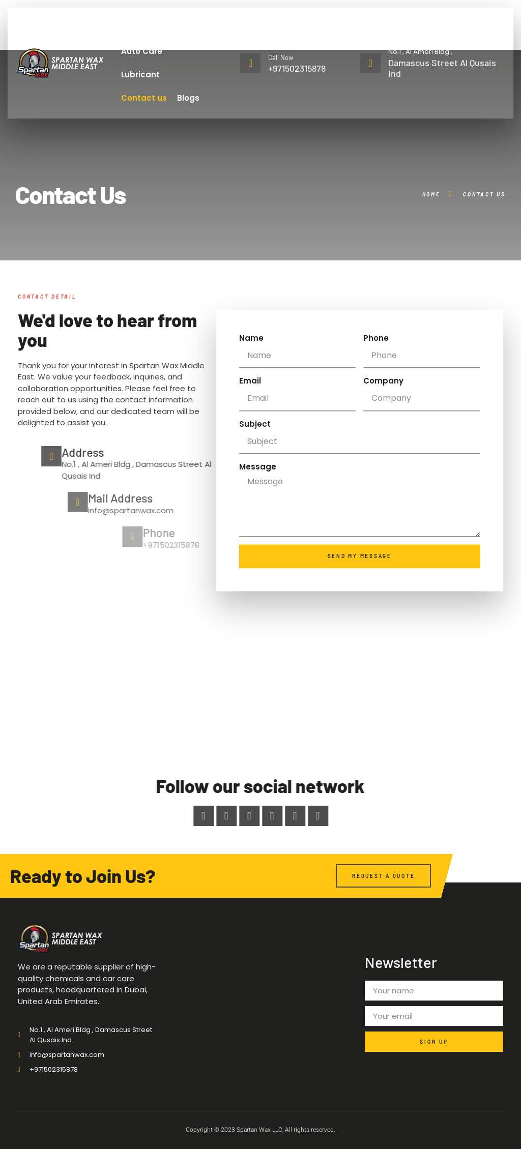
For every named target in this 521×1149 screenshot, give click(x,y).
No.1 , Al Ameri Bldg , (420, 51)
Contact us (144, 98)
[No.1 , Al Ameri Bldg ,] (370, 63)
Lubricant (140, 74)
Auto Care (141, 51)
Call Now (280, 57)
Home (128, 27)
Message (257, 512)
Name (251, 383)
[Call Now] (250, 63)
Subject (255, 469)
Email (250, 426)
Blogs (188, 98)
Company (383, 426)
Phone (376, 383)
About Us (168, 27)
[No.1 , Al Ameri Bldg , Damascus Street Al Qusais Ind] (260, 653)
